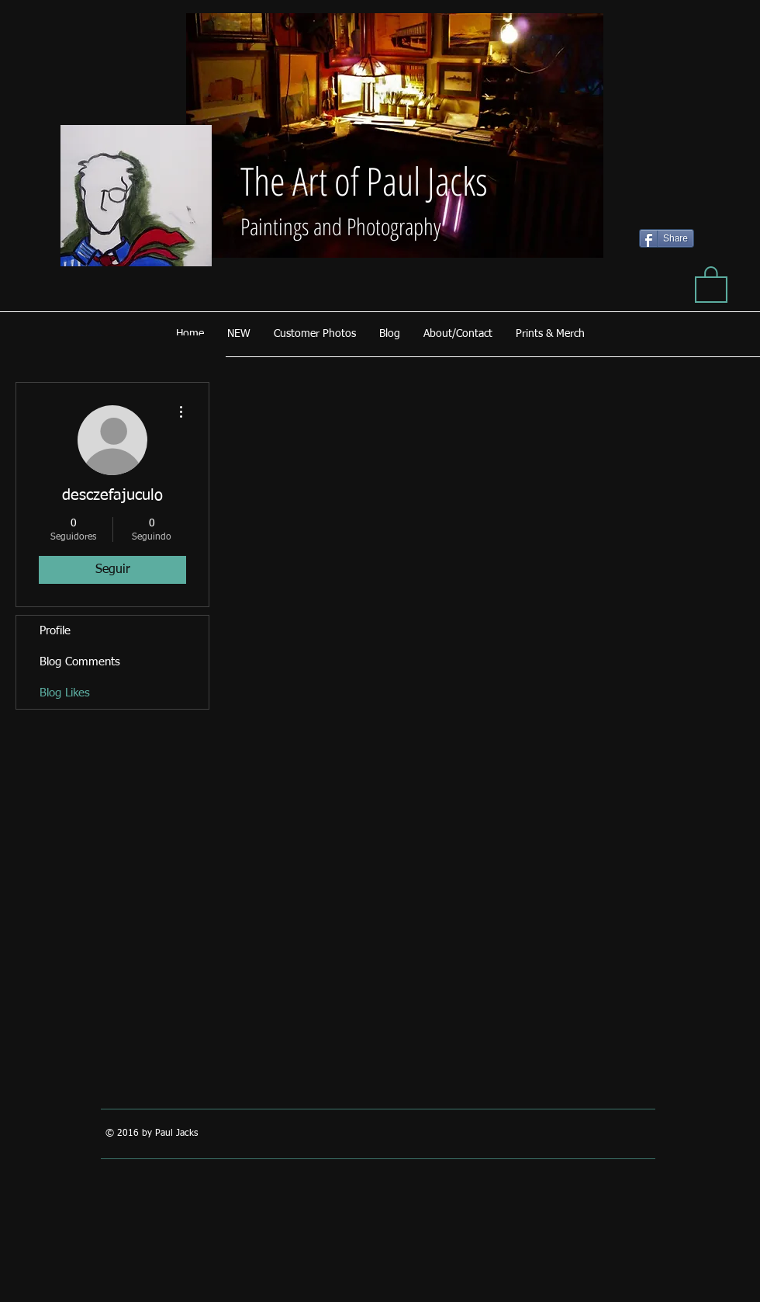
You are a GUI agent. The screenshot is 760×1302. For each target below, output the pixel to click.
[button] (711, 283)
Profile (55, 631)
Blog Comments (80, 662)
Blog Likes (65, 693)
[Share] (666, 238)
